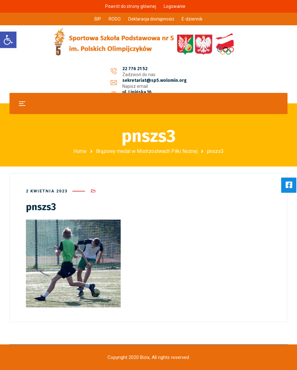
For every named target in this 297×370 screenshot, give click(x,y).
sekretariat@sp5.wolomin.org (154, 68)
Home (80, 151)
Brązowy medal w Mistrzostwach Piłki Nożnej (146, 151)
